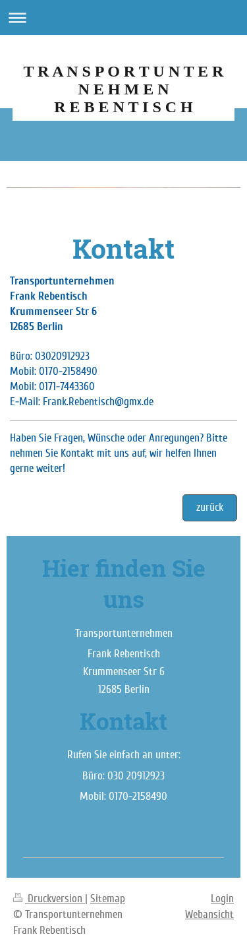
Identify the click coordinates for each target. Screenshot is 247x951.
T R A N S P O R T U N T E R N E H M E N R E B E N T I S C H (124, 89)
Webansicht (209, 914)
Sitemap (107, 898)
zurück (209, 507)
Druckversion (49, 898)
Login (222, 898)
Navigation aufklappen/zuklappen (123, 17)
